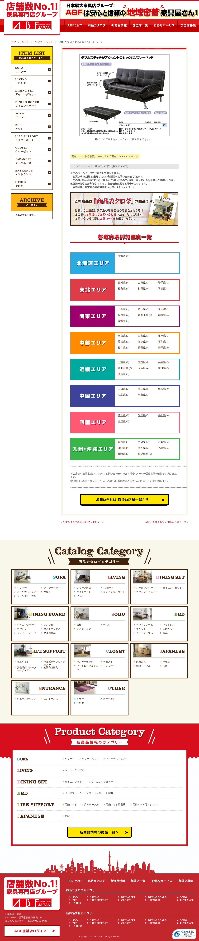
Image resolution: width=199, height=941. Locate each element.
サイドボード (84, 592)
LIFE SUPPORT (99, 900)
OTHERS (77, 926)
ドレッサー (109, 666)
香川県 (162, 415)
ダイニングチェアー (102, 781)
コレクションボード (114, 592)
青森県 (162, 288)
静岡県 (162, 347)
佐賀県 (122, 441)
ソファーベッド (52, 587)
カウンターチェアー (147, 592)
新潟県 (142, 341)
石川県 (162, 341)
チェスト (108, 661)
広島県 (122, 394)
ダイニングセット (172, 587)
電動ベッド (23, 661)
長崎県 (122, 453)
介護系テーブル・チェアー (54, 663)
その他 (80, 703)
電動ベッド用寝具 (115, 804)
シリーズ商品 (84, 587)
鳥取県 (142, 394)
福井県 (122, 347)
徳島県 (122, 415)
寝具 (165, 633)
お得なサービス (162, 881)
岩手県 (162, 282)
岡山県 (142, 388)
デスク (106, 624)
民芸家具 (141, 661)
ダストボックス (52, 629)
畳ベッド (141, 629)
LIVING (94, 897)
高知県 (122, 421)
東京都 (162, 309)
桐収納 (166, 661)
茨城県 (122, 321)
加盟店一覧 (138, 881)
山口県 (122, 388)
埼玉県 (142, 309)
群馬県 (162, 315)
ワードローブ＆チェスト (87, 667)
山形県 (142, 282)
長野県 (142, 347)
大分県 (142, 441)
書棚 (79, 624)
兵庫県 (162, 362)
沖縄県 (122, 447)
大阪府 (142, 368)
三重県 (122, 362)
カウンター (23, 629)
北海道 (122, 256)
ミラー (80, 698)
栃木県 (122, 315)
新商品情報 (118, 881)
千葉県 (122, 309)
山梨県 (142, 335)
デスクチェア (84, 629)
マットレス (169, 624)
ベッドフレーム (144, 624)
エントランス (51, 698)
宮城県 (122, 282)
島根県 (162, 388)
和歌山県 (123, 368)
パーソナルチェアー (28, 592)
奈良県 (162, 368)
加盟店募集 (186, 881)
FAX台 (80, 596)
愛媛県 (142, 415)
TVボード (108, 587)
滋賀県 (122, 374)
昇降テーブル (91, 804)
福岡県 (162, 447)
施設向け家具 (51, 667)
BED (74, 900)
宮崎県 (162, 441)
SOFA (75, 897)
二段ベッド (169, 629)
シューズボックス (26, 698)
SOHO (183, 897)
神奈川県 (143, 315)
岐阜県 (162, 335)
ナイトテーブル (144, 633)
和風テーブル (143, 666)
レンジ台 (48, 624)
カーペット (109, 698)
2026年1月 (23, 214)
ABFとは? (75, 881)
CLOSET (126, 900)
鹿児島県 (143, 453)
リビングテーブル (26, 596)
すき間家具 (50, 633)
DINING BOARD (157, 897)
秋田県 (142, 288)
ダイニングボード (26, 624)
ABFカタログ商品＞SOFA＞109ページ (165, 522)
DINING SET (128, 897)
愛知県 (122, 341)
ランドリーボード (26, 633)
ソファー (22, 587)
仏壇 (165, 666)
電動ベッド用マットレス (146, 804)
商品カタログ (96, 881)
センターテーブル (74, 770)
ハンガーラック (85, 661)
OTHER (76, 903)
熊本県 (142, 447)
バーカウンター (144, 587)
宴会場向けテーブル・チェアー (26, 669)
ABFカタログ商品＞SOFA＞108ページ (83, 522)
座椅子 (47, 592)
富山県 (122, 335)
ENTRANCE (187, 900)
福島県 (122, 288)
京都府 (142, 362)
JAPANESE (154, 900)
